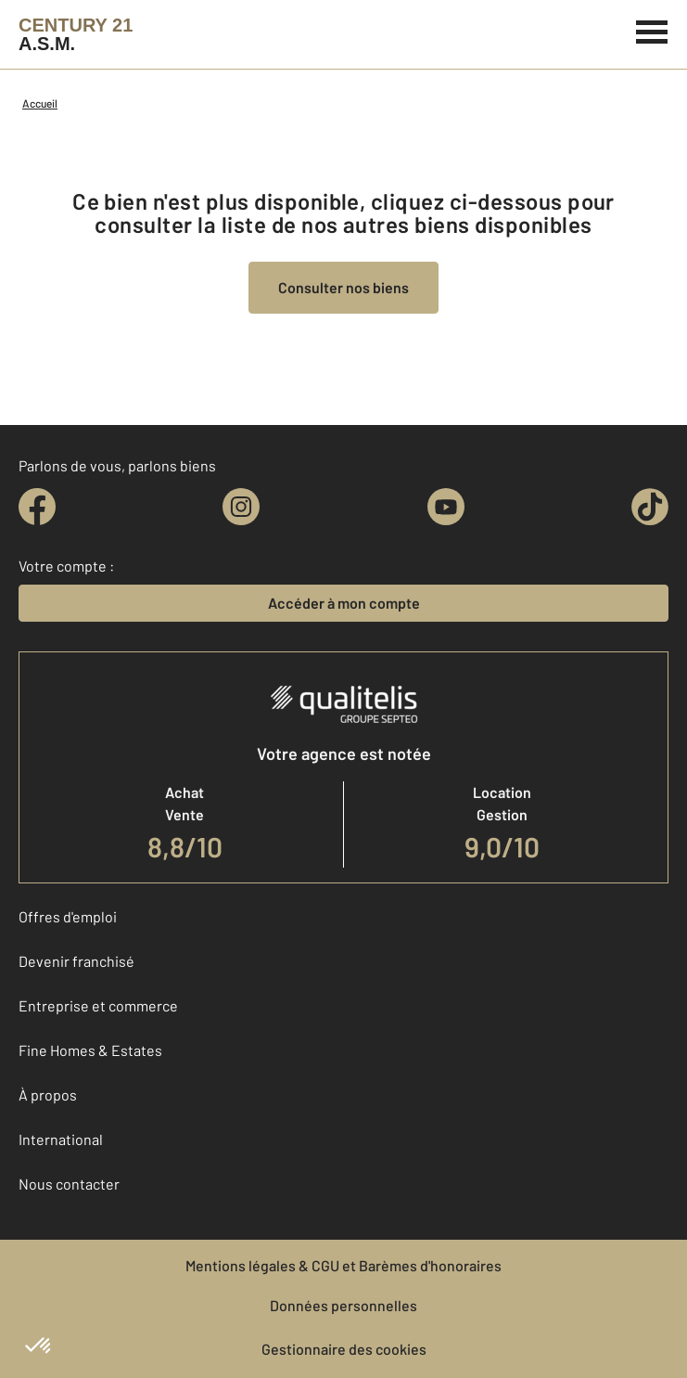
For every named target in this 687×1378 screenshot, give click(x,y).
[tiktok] (649, 506)
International (61, 1139)
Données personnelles (343, 1305)
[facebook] (37, 506)
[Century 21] (76, 34)
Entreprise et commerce (98, 1005)
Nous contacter (69, 1183)
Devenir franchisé (76, 961)
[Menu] (652, 30)
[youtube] (445, 506)
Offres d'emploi (68, 916)
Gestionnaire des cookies (343, 1349)
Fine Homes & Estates (90, 1050)
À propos (48, 1094)
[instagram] (241, 506)
